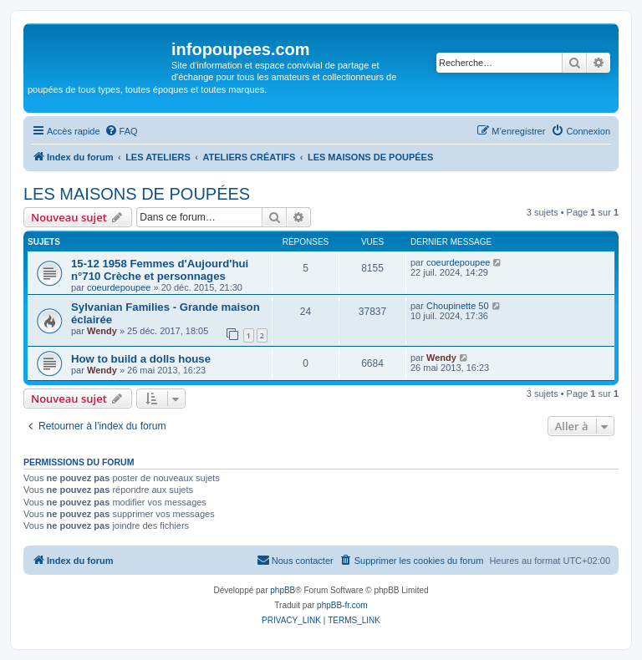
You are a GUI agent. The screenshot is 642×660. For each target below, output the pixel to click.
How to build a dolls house (141, 359)
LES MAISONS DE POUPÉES (136, 194)
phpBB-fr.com (342, 605)
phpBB (282, 590)
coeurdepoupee (118, 287)
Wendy (102, 331)
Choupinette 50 (457, 306)
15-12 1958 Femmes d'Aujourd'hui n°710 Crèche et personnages (159, 269)
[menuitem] (121, 131)
